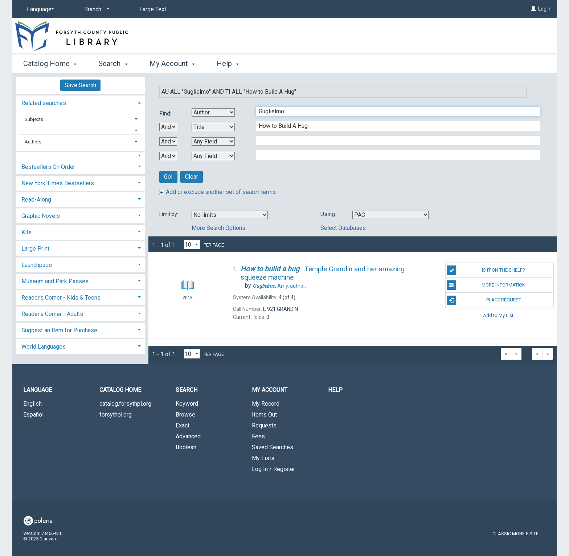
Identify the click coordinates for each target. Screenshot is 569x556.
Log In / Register (273, 469)
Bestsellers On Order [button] (48, 166)
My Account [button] (172, 63)
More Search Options (218, 227)
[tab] (80, 102)
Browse (185, 414)
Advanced (188, 436)
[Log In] (533, 9)
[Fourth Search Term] (394, 155)
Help (335, 389)
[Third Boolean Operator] (168, 156)
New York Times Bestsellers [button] (57, 183)
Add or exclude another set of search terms (217, 191)
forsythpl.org (115, 414)
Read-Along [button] (36, 199)
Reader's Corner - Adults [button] (52, 314)
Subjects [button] (34, 119)
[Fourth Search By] (213, 156)
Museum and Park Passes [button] (55, 281)
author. (279, 286)
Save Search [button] (80, 85)
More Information (486, 285)
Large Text (152, 9)
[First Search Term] (394, 111)
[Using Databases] (390, 215)
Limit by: (169, 214)
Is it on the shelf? (486, 270)
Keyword (187, 403)
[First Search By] (213, 112)
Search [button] (112, 63)
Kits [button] (26, 232)
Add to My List (498, 315)
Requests (264, 425)
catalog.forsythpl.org (125, 403)
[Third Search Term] (394, 141)
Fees (258, 436)
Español (33, 414)
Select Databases (343, 227)
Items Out (264, 414)
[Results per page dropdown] (192, 244)
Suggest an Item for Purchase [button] (59, 330)
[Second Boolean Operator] (168, 141)
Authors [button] (33, 142)
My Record (265, 403)
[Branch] (95, 9)
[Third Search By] (213, 141)
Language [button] (37, 389)
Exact (182, 425)
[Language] (39, 9)
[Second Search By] (213, 127)
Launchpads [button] (36, 264)
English (32, 403)
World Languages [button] (43, 346)
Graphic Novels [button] (40, 215)
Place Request (484, 300)
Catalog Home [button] (50, 63)
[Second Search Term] (394, 126)
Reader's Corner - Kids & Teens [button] (61, 297)
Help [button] (228, 63)
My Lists (263, 458)
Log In (545, 9)
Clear (191, 176)
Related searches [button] (43, 103)
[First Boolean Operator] (168, 127)
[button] (80, 130)
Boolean (186, 447)
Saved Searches (272, 447)
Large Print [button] (35, 248)
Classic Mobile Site (515, 533)
